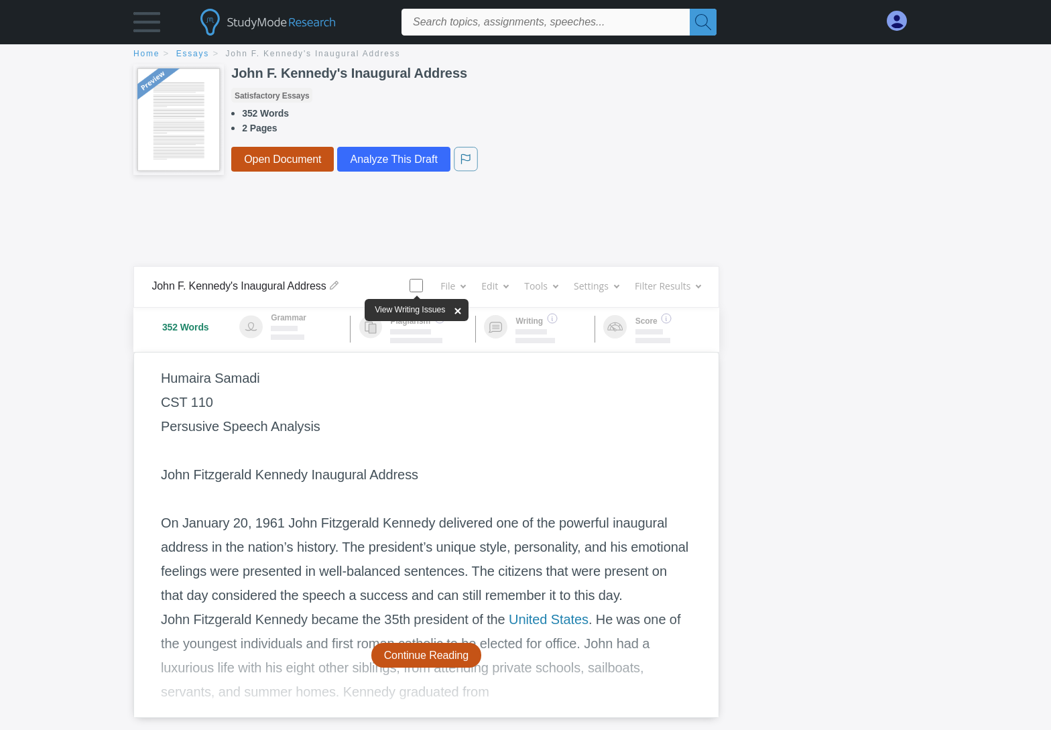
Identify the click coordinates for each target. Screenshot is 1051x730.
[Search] (703, 22)
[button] (146, 25)
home (146, 53)
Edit (494, 286)
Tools (541, 286)
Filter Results (667, 286)
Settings (596, 286)
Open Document (282, 159)
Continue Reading (426, 655)
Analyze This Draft (393, 159)
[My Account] (902, 21)
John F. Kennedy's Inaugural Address (313, 53)
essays (192, 53)
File (452, 286)
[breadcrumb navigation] (525, 54)
